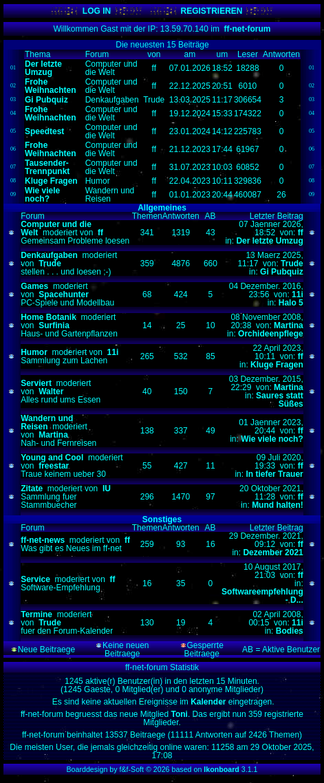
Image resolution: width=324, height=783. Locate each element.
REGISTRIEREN (211, 11)
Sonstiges (162, 519)
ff (100, 232)
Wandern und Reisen (47, 422)
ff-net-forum (247, 29)
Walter (51, 391)
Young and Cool (52, 457)
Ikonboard (221, 769)
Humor (34, 352)
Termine (36, 614)
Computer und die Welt (56, 228)
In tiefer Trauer (274, 474)
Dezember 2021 (273, 552)
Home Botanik (48, 317)
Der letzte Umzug (269, 241)
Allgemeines (162, 208)
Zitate (32, 488)
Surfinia (54, 325)
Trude (50, 263)
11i (297, 294)
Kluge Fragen (276, 364)
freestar (54, 466)
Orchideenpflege (270, 334)
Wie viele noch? (272, 439)
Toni (178, 714)
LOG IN (97, 11)
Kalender (209, 702)
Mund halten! (277, 505)
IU (106, 488)
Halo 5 (291, 303)
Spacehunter (64, 294)
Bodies (289, 631)
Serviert (36, 383)
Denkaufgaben (49, 255)
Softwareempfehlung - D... (262, 596)
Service (35, 579)
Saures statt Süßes (279, 400)
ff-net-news (43, 540)
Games (34, 286)
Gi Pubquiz (281, 272)
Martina (288, 325)
